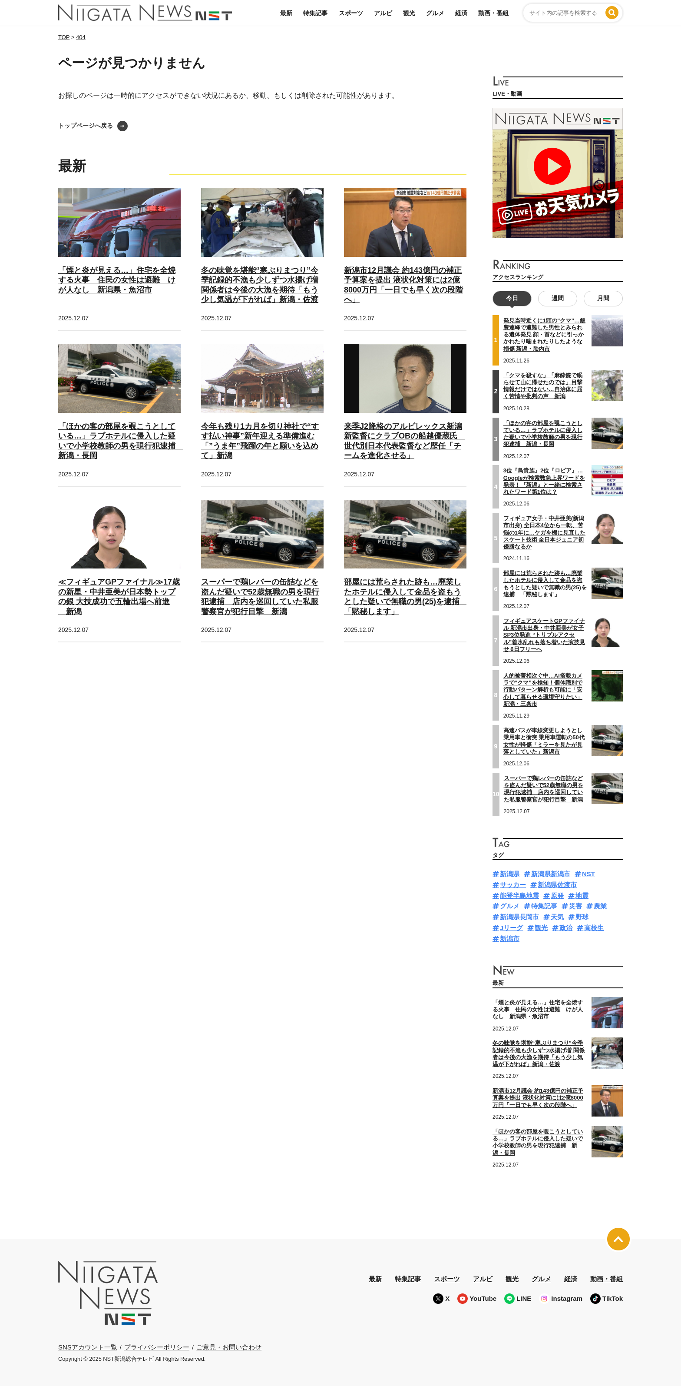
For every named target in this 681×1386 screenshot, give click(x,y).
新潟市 (509, 938)
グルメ (435, 13)
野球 (581, 917)
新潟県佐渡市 (557, 884)
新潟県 (509, 873)
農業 (600, 906)
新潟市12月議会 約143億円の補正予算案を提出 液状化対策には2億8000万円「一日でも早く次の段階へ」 (538, 1097)
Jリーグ (511, 927)
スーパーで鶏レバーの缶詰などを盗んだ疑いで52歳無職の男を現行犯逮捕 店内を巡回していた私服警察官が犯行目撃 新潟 (260, 597)
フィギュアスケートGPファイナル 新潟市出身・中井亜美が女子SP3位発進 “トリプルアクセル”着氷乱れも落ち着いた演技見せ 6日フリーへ (544, 635)
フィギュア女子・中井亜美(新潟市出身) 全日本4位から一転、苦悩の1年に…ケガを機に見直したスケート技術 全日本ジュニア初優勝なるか (544, 532)
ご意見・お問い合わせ (228, 1346)
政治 (565, 927)
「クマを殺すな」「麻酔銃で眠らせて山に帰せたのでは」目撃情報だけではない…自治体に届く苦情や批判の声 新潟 (542, 386)
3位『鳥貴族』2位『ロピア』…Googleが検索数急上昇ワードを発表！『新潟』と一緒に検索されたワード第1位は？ (544, 481)
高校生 (594, 927)
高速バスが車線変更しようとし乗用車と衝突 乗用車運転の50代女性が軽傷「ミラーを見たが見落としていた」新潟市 (544, 741)
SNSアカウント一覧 (87, 1347)
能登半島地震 (519, 895)
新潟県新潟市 (550, 873)
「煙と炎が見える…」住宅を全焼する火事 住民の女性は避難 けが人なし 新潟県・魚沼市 (116, 280)
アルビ (383, 13)
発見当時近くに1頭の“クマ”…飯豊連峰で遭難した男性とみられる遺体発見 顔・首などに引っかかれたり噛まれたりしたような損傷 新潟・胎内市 (544, 334)
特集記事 (315, 13)
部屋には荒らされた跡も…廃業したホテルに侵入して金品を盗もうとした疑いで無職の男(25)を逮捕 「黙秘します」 (405, 597)
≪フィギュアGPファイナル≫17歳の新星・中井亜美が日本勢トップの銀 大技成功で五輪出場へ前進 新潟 (119, 597)
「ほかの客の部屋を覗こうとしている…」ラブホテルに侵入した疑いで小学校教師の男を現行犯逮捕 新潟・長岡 (542, 433)
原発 (557, 895)
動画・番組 (493, 13)
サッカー (513, 884)
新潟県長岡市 (519, 917)
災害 (575, 906)
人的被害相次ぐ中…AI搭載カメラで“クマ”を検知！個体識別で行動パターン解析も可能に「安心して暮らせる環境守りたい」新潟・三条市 (542, 689)
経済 (461, 13)
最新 (286, 13)
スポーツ (351, 13)
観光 (409, 13)
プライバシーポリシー (156, 1346)
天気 (557, 917)
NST (588, 873)
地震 (581, 895)
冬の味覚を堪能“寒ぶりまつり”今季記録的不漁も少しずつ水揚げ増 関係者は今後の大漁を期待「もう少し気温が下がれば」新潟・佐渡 (539, 1053)
